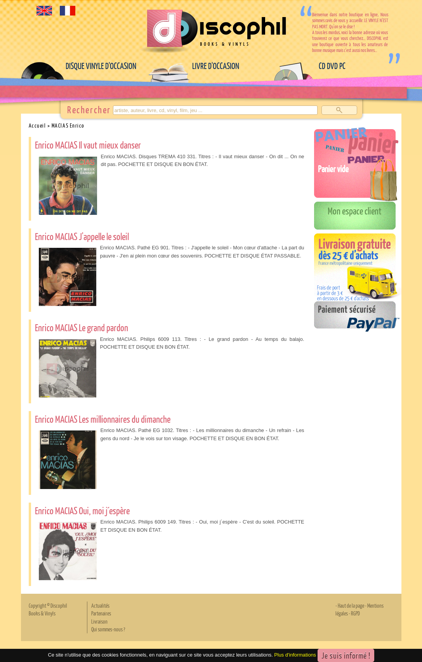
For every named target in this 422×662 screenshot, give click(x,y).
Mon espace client (355, 210)
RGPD (355, 613)
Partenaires (101, 613)
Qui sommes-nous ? (108, 629)
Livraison (99, 621)
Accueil (37, 125)
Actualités (100, 605)
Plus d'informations (295, 655)
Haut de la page (351, 605)
